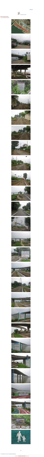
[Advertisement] (18, 4)
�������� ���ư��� (22, 14)
